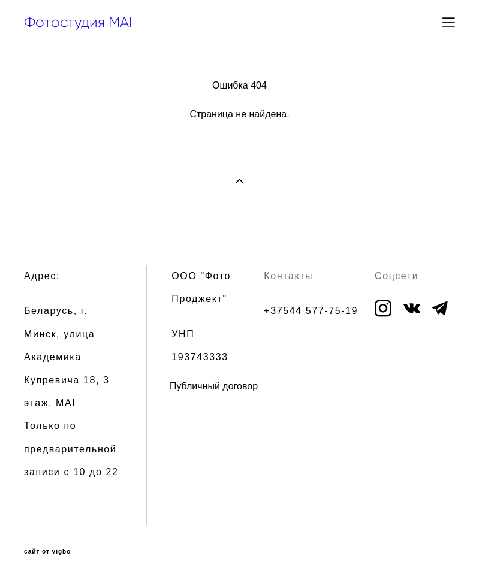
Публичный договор (214, 386)
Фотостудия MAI (78, 22)
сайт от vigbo (47, 552)
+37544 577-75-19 (311, 311)
